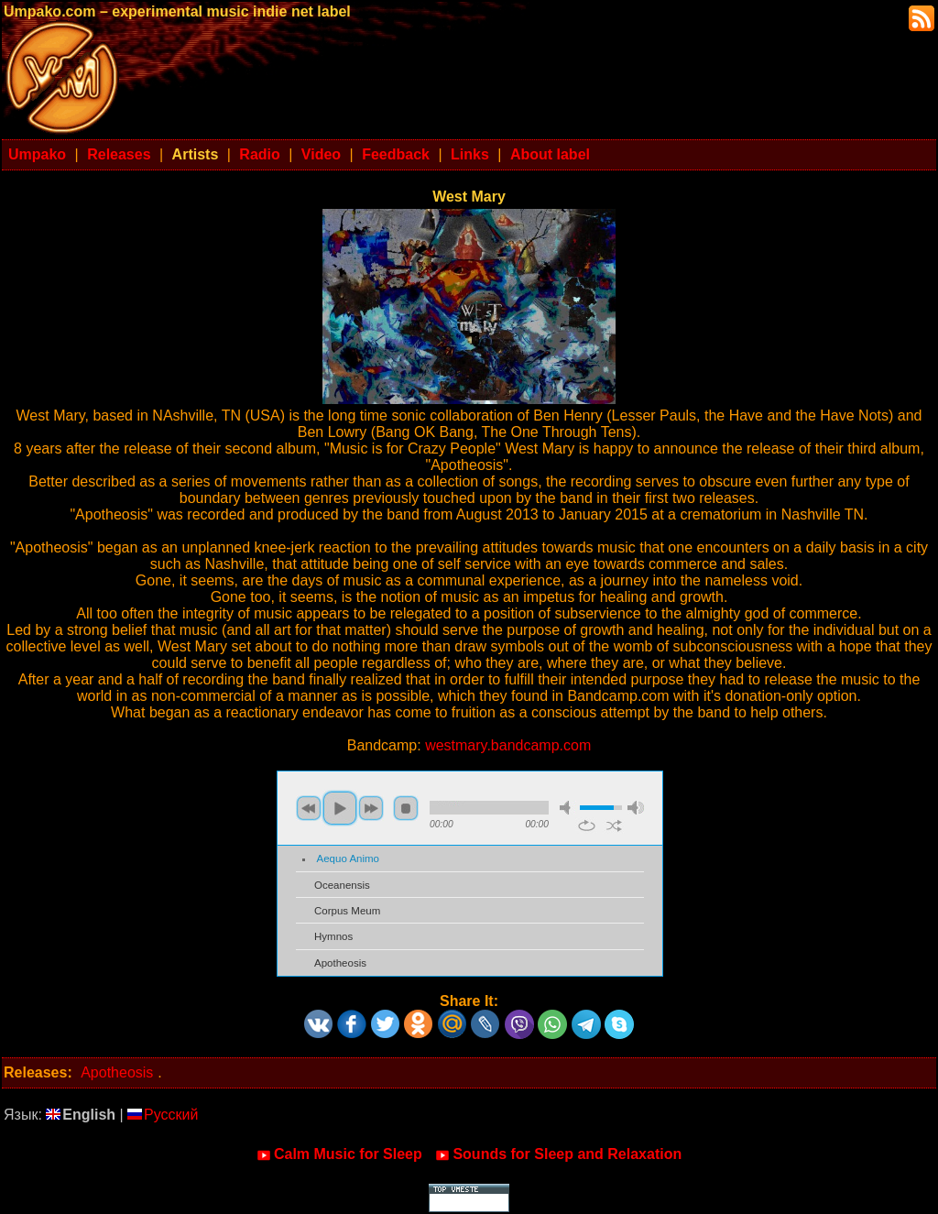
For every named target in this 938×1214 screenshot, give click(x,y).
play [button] (340, 808)
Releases (118, 154)
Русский (162, 1114)
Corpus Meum (347, 910)
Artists (195, 154)
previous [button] (309, 808)
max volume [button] (635, 808)
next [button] (371, 808)
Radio (259, 154)
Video (321, 154)
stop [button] (406, 808)
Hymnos (333, 936)
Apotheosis (340, 962)
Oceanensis (342, 885)
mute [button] (568, 808)
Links (470, 154)
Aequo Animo (348, 858)
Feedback (396, 154)
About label (550, 154)
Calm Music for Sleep (339, 1154)
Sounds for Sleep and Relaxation (558, 1154)
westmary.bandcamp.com (508, 745)
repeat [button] (586, 825)
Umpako (37, 154)
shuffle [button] (614, 825)
